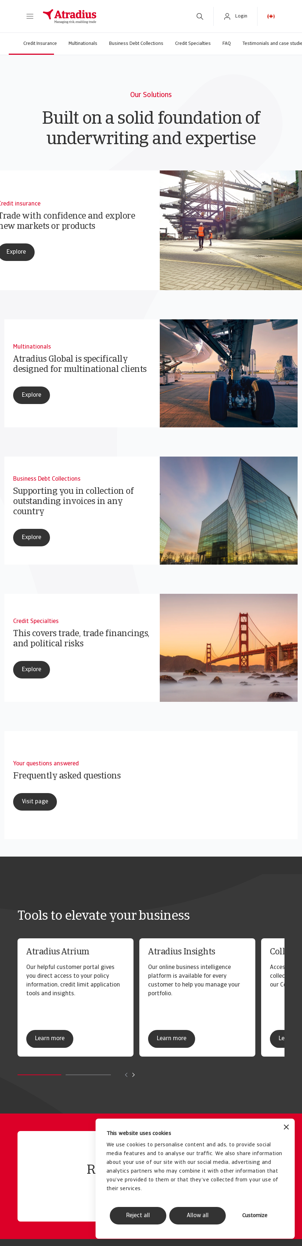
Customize (254, 1216)
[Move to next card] (133, 1074)
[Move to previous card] (126, 1074)
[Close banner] (286, 1127)
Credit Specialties (193, 43)
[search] (200, 16)
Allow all (198, 1216)
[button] (30, 16)
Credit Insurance (40, 43)
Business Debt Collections (136, 43)
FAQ (226, 43)
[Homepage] (111, 16)
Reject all (138, 1216)
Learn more (50, 1039)
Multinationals (83, 43)
